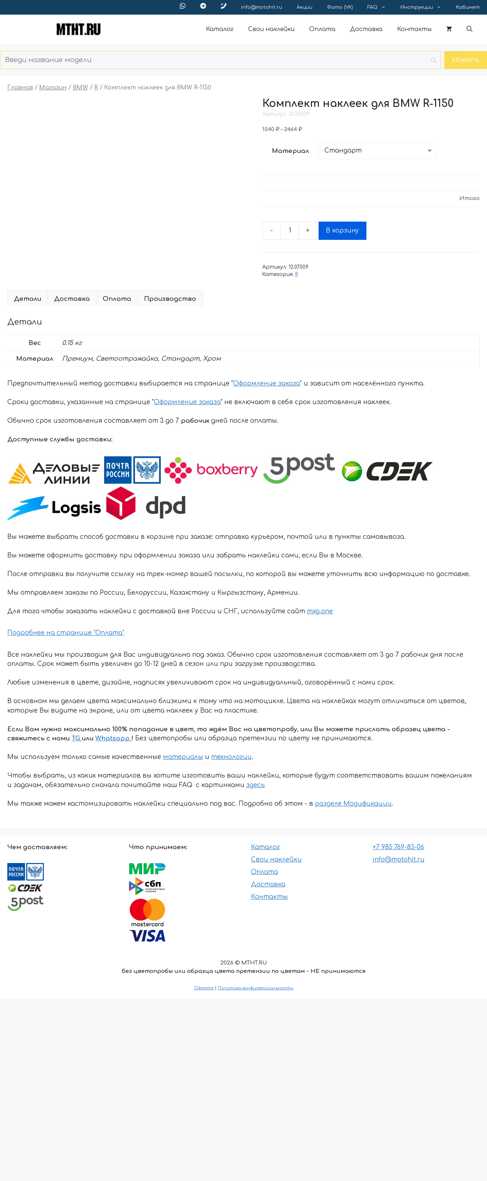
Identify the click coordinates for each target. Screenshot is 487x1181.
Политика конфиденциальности (255, 988)
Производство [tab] (170, 298)
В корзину (342, 230)
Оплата (322, 29)
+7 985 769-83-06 (398, 847)
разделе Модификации (353, 803)
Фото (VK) (340, 7)
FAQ (380, 7)
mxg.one (320, 611)
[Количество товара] (290, 231)
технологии (231, 757)
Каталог (219, 29)
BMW (80, 87)
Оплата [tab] (117, 298)
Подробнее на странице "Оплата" (65, 632)
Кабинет (468, 7)
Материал (290, 150)
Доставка (366, 29)
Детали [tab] (27, 298)
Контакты (414, 29)
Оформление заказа (266, 383)
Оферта (204, 988)
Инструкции (424, 7)
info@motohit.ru (261, 7)
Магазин (52, 87)
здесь (255, 785)
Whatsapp (112, 738)
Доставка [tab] (72, 298)
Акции (304, 7)
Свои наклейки (271, 29)
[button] (469, 29)
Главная (20, 87)
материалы (183, 757)
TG (76, 738)
